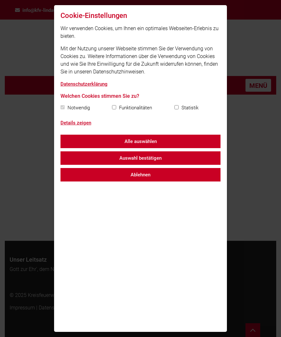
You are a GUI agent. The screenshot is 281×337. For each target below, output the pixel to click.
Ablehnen (140, 175)
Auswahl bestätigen (140, 158)
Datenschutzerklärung (84, 84)
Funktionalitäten (135, 108)
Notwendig (79, 108)
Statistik (189, 108)
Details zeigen (75, 123)
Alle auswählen (140, 141)
